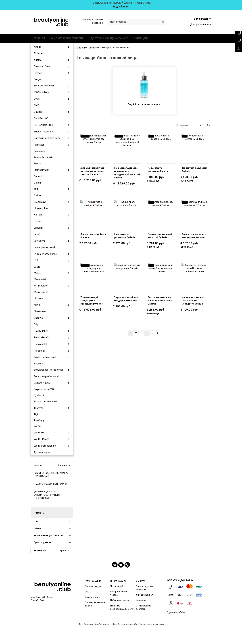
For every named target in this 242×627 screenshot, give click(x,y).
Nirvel (37, 304)
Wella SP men (41, 439)
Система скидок (93, 586)
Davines (38, 111)
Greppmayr (40, 202)
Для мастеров (42, 452)
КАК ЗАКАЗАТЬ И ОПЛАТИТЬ (67, 38)
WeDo (37, 426)
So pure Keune (42, 382)
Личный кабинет (144, 595)
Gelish (37, 182)
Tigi (36, 414)
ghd (36, 188)
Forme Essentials (43, 157)
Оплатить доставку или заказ (146, 588)
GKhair (37, 195)
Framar (37, 163)
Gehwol (38, 176)
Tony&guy (39, 420)
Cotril (37, 98)
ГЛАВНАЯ (39, 38)
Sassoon (38, 363)
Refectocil (39, 350)
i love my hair (41, 208)
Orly (36, 324)
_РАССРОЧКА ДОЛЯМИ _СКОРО (50, 484)
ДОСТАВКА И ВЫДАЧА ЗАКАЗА (109, 38)
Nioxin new (40, 311)
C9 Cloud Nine (41, 92)
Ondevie (38, 317)
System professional (45, 401)
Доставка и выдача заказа (95, 604)
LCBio (37, 266)
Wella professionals (45, 445)
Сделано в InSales (176, 612)
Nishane (38, 298)
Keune (37, 221)
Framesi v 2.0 (41, 169)
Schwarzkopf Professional (48, 369)
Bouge (37, 79)
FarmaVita (39, 151)
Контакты (141, 600)
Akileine (38, 53)
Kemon (38, 214)
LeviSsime (40, 240)
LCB (36, 260)
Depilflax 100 (41, 118)
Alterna (38, 60)
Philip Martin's (41, 337)
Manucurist (40, 279)
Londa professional (44, 247)
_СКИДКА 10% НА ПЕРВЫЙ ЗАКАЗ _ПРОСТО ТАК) (51, 474)
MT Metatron (41, 285)
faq (86, 591)
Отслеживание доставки (143, 607)
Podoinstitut (40, 344)
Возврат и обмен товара (118, 593)
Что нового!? (116, 586)
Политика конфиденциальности (121, 607)
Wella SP (39, 432)
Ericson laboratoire (44, 131)
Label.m (38, 227)
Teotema (38, 408)
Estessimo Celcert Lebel (47, 138)
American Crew (42, 66)
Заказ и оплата (92, 597)
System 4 (39, 395)
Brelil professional (44, 85)
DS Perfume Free (43, 124)
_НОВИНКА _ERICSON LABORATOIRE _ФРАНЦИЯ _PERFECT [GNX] (47, 494)
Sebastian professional (46, 376)
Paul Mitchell (41, 331)
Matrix (37, 273)
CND (36, 105)
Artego (37, 46)
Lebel (37, 234)
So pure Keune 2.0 (44, 389)
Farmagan (39, 144)
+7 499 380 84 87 (201, 19)
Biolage (38, 73)
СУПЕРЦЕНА (141, 38)
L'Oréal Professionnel (45, 254)
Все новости (64, 465)
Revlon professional (45, 357)
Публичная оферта (119, 600)
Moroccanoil (41, 292)
